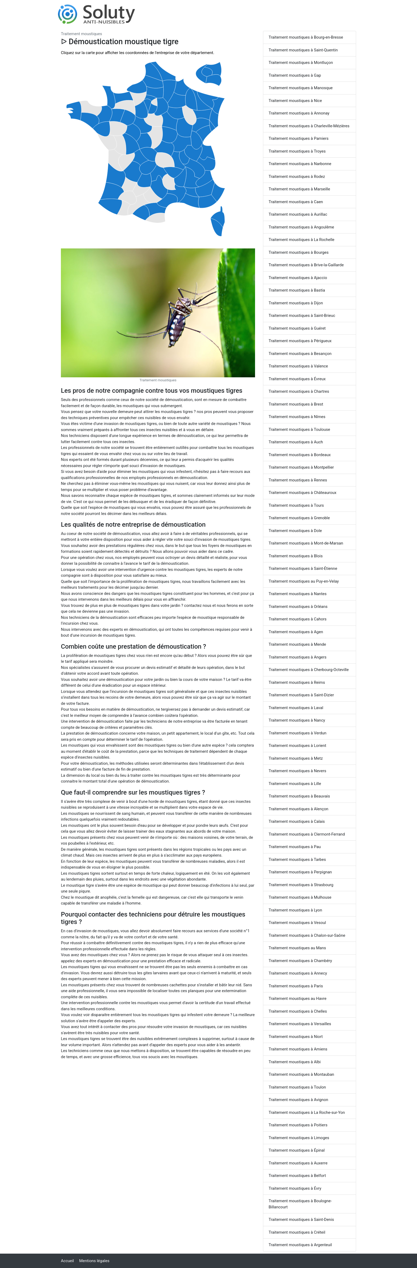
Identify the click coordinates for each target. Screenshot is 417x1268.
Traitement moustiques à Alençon (298, 809)
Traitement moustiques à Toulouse (299, 429)
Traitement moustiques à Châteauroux (302, 492)
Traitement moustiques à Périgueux (300, 340)
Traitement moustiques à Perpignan (300, 872)
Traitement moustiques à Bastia (297, 290)
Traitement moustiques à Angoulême (301, 227)
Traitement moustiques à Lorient (297, 745)
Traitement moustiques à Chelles (298, 1011)
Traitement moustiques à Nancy (297, 720)
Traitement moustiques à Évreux (297, 379)
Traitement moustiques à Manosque (301, 87)
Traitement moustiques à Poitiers (298, 1125)
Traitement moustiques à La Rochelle (301, 239)
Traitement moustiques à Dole (295, 530)
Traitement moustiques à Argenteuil (300, 1244)
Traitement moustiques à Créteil (297, 1232)
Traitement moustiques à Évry (295, 1188)
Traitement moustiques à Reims (297, 682)
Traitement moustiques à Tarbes (297, 859)
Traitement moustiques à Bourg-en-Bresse (306, 37)
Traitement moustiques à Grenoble (299, 518)
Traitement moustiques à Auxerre (298, 1163)
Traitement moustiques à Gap (295, 75)
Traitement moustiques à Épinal (297, 1150)
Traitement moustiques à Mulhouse (300, 897)
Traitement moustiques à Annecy (298, 973)
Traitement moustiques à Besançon (300, 353)
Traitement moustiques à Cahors (298, 619)
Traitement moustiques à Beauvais (299, 796)
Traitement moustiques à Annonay (299, 113)
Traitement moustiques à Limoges (299, 1137)
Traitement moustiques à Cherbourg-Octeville (309, 669)
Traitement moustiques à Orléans (298, 606)
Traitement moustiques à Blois (296, 556)
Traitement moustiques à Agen (296, 631)
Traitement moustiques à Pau (295, 846)
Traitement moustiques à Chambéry (300, 960)
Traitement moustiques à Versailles (300, 1023)
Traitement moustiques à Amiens (298, 1049)
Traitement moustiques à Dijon (296, 303)
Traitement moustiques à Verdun (297, 733)
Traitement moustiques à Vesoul (297, 922)
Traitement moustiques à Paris (296, 986)
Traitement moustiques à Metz (296, 758)
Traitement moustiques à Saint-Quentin (303, 50)
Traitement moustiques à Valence (298, 366)
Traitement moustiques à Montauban (301, 1074)
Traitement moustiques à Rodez (297, 176)
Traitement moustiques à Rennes (298, 480)
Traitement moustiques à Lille (295, 783)
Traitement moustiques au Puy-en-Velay (304, 581)
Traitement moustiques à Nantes (298, 593)
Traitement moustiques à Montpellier (301, 467)
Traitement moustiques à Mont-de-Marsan (306, 543)
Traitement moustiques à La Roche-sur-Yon (307, 1112)
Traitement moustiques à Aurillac (298, 214)
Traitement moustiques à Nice (295, 100)
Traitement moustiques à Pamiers (298, 138)
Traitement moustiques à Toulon (297, 1087)
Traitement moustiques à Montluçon (301, 62)
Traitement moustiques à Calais (297, 821)
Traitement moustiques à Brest (296, 404)
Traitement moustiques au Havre (297, 998)
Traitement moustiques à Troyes (297, 151)
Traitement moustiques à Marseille (299, 189)
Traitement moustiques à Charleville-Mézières (309, 126)
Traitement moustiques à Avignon (298, 1099)
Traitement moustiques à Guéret (297, 328)
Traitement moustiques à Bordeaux (300, 454)
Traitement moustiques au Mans (297, 948)
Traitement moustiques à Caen (296, 201)
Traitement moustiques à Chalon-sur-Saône (307, 935)
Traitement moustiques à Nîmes (297, 416)
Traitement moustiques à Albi (295, 1062)
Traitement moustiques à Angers (298, 657)
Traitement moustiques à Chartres (299, 391)
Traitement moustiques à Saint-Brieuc (302, 315)
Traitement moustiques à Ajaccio (298, 277)
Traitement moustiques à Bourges (298, 252)
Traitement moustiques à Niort (296, 1036)
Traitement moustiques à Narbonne (300, 163)
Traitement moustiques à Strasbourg (301, 884)
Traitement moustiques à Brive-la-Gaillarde (306, 265)
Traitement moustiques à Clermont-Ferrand (307, 834)
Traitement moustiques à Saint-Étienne (303, 568)
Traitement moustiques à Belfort (297, 1175)
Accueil (67, 1260)
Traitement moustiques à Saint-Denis (301, 1219)
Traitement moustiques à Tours (296, 505)
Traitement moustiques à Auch (296, 442)
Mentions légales (94, 1260)
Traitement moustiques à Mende (297, 644)
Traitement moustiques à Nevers (297, 770)
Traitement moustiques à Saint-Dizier (301, 695)
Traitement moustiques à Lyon (295, 910)
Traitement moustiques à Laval (296, 707)
